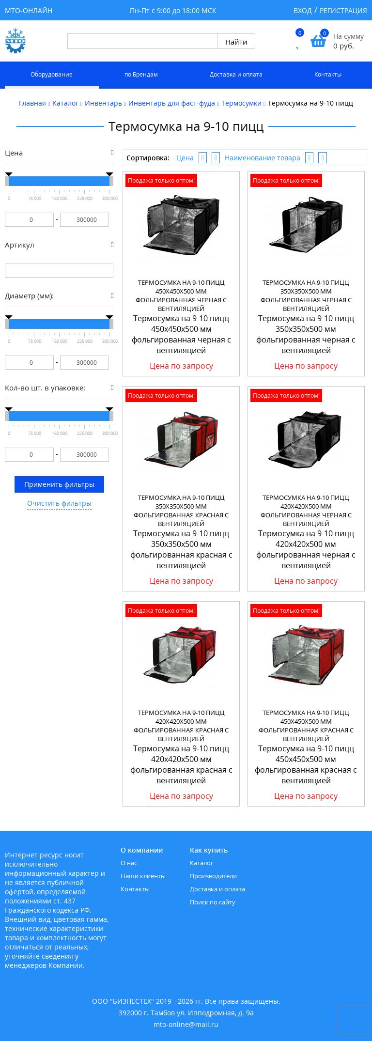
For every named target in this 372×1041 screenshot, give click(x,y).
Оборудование (52, 74)
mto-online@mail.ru (186, 1024)
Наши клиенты (143, 875)
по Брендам (141, 74)
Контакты (327, 74)
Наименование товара (262, 157)
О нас (129, 862)
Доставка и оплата (236, 74)
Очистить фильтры (59, 503)
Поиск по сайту (212, 902)
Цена (185, 157)
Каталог (202, 862)
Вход (303, 10)
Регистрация (343, 10)
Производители (213, 875)
